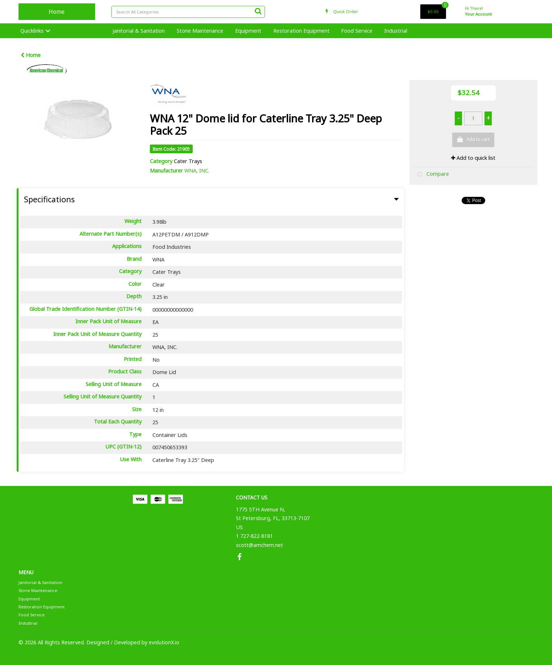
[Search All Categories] (188, 12)
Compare (431, 174)
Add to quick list (473, 157)
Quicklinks (32, 30)
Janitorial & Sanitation (139, 30)
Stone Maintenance (200, 30)
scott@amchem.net (259, 545)
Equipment (248, 30)
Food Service (356, 30)
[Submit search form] (258, 10)
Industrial (395, 30)
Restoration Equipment (301, 30)
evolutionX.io (164, 642)
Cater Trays (188, 161)
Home (57, 12)
